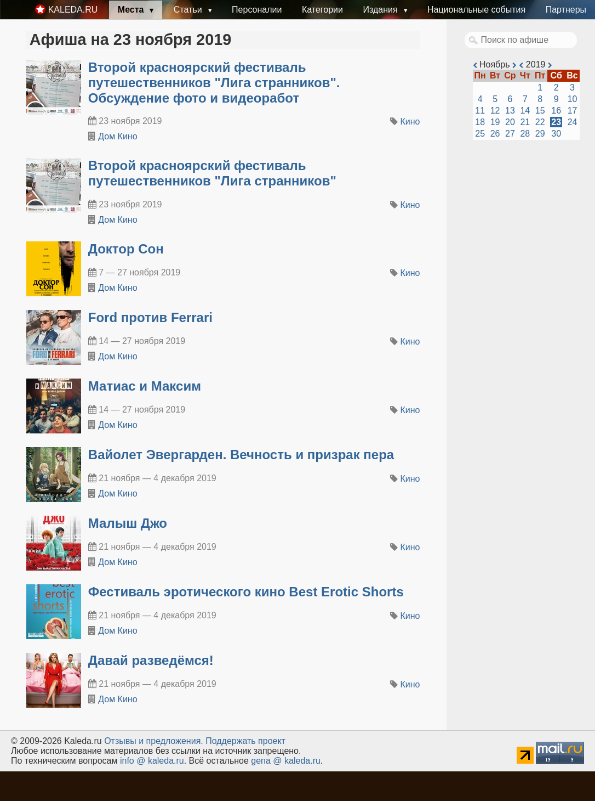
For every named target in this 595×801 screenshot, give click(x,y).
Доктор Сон (126, 248)
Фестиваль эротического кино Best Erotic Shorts (246, 591)
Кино (410, 121)
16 (556, 110)
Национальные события (476, 9)
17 (572, 110)
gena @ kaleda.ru (286, 760)
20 (510, 122)
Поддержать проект (245, 741)
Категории (322, 9)
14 (525, 110)
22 (540, 122)
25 (480, 133)
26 (495, 133)
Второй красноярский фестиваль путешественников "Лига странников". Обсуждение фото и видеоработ (214, 82)
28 (525, 133)
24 (572, 122)
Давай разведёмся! (151, 660)
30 (556, 133)
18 (480, 122)
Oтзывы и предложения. (153, 741)
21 (525, 122)
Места (132, 9)
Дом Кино (117, 136)
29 (540, 133)
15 (540, 110)
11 (480, 110)
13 (510, 110)
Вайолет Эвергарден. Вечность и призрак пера (241, 454)
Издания (381, 9)
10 (572, 99)
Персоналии (257, 9)
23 (556, 122)
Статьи (189, 9)
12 (495, 110)
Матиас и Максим (144, 386)
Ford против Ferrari (150, 317)
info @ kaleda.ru (152, 760)
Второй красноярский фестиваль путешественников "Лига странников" (212, 173)
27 (510, 133)
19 (495, 122)
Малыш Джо (127, 523)
